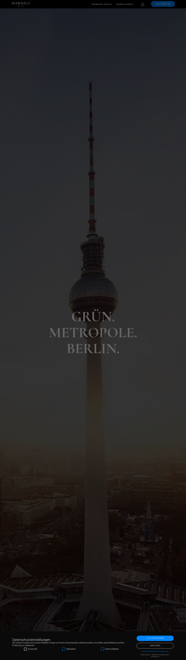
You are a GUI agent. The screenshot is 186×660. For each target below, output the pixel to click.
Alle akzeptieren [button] (155, 638)
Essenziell (30, 649)
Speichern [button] (155, 645)
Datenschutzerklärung (160, 655)
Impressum (155, 657)
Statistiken (69, 649)
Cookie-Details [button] (146, 655)
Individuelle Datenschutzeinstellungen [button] (155, 651)
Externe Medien (110, 649)
